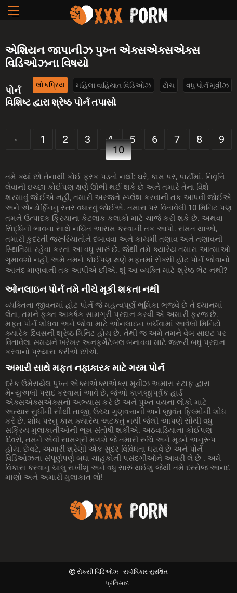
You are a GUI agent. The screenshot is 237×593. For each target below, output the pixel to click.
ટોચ (169, 85)
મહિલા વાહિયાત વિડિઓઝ (113, 85)
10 (118, 149)
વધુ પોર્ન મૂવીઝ (207, 85)
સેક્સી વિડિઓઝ (98, 571)
